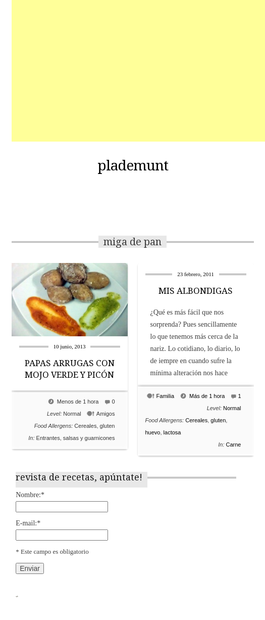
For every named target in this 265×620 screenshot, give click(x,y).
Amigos (105, 414)
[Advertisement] (138, 71)
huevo (153, 432)
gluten (107, 426)
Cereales (85, 426)
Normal (72, 414)
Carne (233, 444)
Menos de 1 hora (78, 401)
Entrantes (48, 438)
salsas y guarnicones (89, 438)
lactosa (172, 432)
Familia (165, 396)
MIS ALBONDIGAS (195, 291)
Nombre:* (30, 495)
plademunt (132, 166)
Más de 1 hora (207, 396)
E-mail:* (28, 523)
